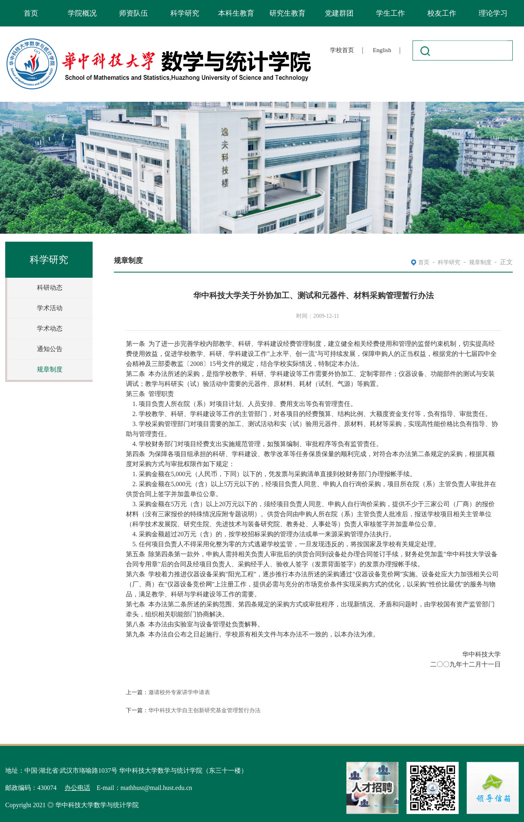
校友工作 (441, 13)
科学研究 (184, 13)
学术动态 (50, 328)
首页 (31, 13)
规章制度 (50, 369)
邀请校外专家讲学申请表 (179, 692)
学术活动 (50, 308)
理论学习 (493, 13)
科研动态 (50, 287)
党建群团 (339, 13)
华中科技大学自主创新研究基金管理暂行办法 (204, 710)
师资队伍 (133, 13)
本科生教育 (236, 13)
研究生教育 (287, 13)
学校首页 (342, 50)
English (382, 50)
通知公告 (50, 348)
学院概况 (82, 13)
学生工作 (390, 13)
